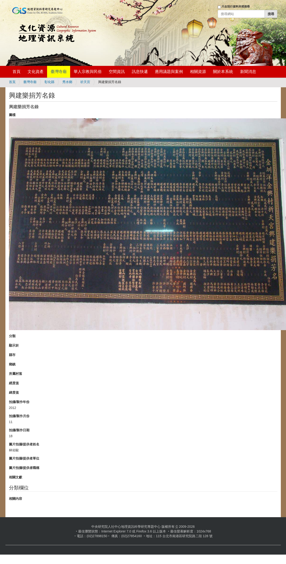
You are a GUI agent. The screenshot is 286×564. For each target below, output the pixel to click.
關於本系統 (223, 71)
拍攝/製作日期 (19, 430)
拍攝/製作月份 (19, 416)
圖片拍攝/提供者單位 (24, 458)
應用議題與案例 (169, 71)
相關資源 (198, 71)
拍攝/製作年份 (19, 402)
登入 (211, 20)
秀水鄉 (67, 82)
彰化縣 (49, 82)
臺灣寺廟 (59, 71)
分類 (12, 336)
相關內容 (15, 498)
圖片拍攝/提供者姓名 (24, 444)
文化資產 (36, 71)
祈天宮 (85, 82)
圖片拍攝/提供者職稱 (24, 468)
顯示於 (14, 345)
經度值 (14, 383)
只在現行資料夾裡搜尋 (236, 6)
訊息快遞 (140, 71)
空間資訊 (117, 71)
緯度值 (14, 392)
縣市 (12, 355)
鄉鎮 (12, 364)
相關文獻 (15, 477)
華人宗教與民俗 (88, 71)
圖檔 (12, 115)
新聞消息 (248, 71)
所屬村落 (15, 374)
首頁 (16, 71)
